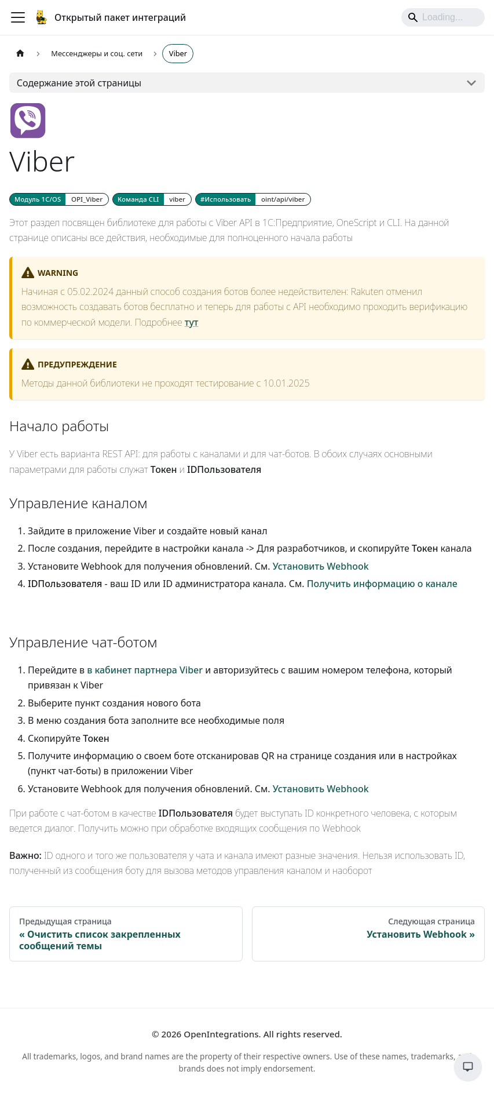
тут (192, 322)
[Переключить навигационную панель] (18, 17)
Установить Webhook (321, 566)
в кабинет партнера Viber (145, 670)
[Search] (443, 17)
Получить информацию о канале (382, 583)
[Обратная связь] (468, 1067)
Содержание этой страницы (79, 82)
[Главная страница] (20, 54)
